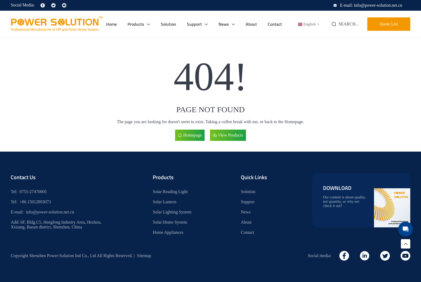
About (251, 24)
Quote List (389, 24)
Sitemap (144, 255)
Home (111, 24)
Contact (275, 24)
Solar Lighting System (172, 212)
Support (194, 24)
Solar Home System (170, 222)
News (224, 24)
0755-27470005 (33, 191)
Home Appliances (168, 232)
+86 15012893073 (35, 202)
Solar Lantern (164, 202)
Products (136, 24)
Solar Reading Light (170, 191)
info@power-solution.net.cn (50, 212)
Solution (168, 24)
